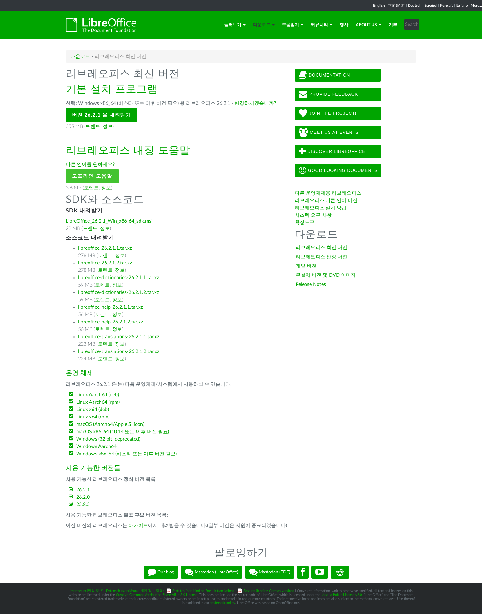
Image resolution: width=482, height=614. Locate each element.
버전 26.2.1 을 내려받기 (101, 115)
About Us (368, 25)
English (379, 5)
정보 (108, 126)
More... (476, 5)
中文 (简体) (396, 5)
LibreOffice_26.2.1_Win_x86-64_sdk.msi (109, 221)
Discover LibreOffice (332, 151)
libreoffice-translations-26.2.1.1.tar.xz (118, 336)
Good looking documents (338, 170)
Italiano (462, 5)
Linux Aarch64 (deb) (97, 394)
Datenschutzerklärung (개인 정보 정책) (135, 590)
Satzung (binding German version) (268, 590)
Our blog (161, 572)
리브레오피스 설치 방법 (320, 207)
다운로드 (264, 25)
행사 (344, 25)
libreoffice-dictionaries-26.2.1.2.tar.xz (118, 292)
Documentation (324, 75)
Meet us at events (328, 132)
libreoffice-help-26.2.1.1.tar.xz (110, 307)
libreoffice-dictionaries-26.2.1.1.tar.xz (118, 277)
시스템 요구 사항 (313, 215)
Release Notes (311, 284)
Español (430, 5)
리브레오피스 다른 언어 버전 (326, 200)
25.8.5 (83, 504)
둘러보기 (235, 25)
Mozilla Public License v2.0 (341, 594)
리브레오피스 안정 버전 (321, 256)
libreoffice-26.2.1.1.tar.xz (105, 248)
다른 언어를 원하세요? (90, 164)
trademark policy (222, 602)
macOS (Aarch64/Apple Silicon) (110, 424)
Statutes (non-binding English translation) (203, 590)
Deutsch (414, 5)
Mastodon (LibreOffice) (211, 572)
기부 (393, 25)
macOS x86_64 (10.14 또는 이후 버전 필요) (122, 431)
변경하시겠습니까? (255, 103)
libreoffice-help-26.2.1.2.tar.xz (110, 321)
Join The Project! (328, 113)
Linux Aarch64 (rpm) (98, 402)
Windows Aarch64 (96, 446)
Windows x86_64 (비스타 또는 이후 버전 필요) (126, 453)
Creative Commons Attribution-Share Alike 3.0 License (156, 594)
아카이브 (138, 525)
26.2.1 (83, 489)
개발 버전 (306, 265)
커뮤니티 (321, 25)
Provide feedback (328, 94)
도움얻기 (292, 25)
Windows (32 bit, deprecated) (108, 439)
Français (446, 5)
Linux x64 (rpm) (92, 416)
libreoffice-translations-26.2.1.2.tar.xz (118, 351)
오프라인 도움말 (92, 176)
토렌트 (92, 126)
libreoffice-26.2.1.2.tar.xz (105, 262)
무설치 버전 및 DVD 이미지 (326, 275)
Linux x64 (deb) (92, 409)
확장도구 (304, 222)
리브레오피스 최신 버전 (321, 247)
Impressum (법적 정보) (86, 590)
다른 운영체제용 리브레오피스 (328, 193)
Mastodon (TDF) (269, 572)
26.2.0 (83, 497)
